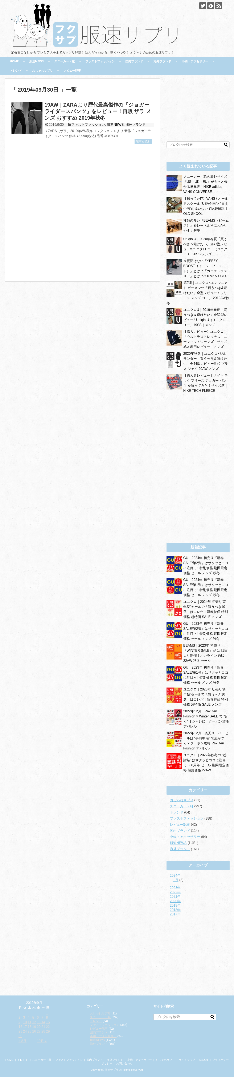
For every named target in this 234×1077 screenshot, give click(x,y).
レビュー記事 (72, 70)
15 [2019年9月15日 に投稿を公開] (48, 1022)
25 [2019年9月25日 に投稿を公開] (30, 1031)
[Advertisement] (46, 191)
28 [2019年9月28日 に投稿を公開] (43, 1031)
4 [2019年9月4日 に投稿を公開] (29, 1017)
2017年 (175, 914)
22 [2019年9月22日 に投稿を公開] (48, 1027)
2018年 (175, 910)
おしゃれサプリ (42, 70)
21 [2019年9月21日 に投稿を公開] (43, 1027)
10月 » (42, 1041)
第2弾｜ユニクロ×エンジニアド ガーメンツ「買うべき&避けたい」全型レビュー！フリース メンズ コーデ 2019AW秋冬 (198, 293)
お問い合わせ (124, 1063)
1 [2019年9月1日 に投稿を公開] (47, 1013)
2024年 (175, 875)
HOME (14, 61)
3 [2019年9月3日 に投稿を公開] (24, 1017)
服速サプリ (111, 1069)
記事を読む (143, 141)
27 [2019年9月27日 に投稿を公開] (39, 1031)
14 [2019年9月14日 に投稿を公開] (43, 1022)
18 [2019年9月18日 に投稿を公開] (30, 1027)
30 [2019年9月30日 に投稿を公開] (20, 1036)
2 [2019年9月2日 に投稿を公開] (19, 1017)
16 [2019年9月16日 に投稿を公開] (20, 1027)
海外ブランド (162, 61)
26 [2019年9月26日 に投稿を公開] (34, 1031)
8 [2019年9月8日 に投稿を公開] (47, 1017)
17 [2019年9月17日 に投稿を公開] (25, 1027)
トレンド (16, 70)
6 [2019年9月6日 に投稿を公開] (38, 1017)
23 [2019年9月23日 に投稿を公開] (20, 1031)
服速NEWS (36, 61)
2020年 (175, 901)
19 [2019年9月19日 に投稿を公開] (34, 1027)
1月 (175, 880)
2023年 (175, 888)
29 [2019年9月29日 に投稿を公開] (48, 1031)
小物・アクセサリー (195, 61)
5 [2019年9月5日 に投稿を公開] (33, 1017)
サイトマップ (187, 1059)
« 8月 (22, 1041)
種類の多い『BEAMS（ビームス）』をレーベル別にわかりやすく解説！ (206, 225)
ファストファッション (100, 61)
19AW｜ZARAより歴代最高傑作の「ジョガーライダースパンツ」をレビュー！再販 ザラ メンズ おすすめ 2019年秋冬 (98, 111)
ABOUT (203, 1059)
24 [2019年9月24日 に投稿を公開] (25, 1031)
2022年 (175, 892)
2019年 (175, 905)
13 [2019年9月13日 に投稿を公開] (39, 1022)
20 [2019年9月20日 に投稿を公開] (39, 1027)
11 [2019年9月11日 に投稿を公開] (30, 1022)
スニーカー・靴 (64, 61)
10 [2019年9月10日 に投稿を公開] (25, 1022)
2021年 (175, 896)
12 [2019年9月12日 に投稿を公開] (34, 1022)
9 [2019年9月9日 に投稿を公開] (19, 1022)
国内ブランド (134, 61)
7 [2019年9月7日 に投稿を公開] (42, 1017)
